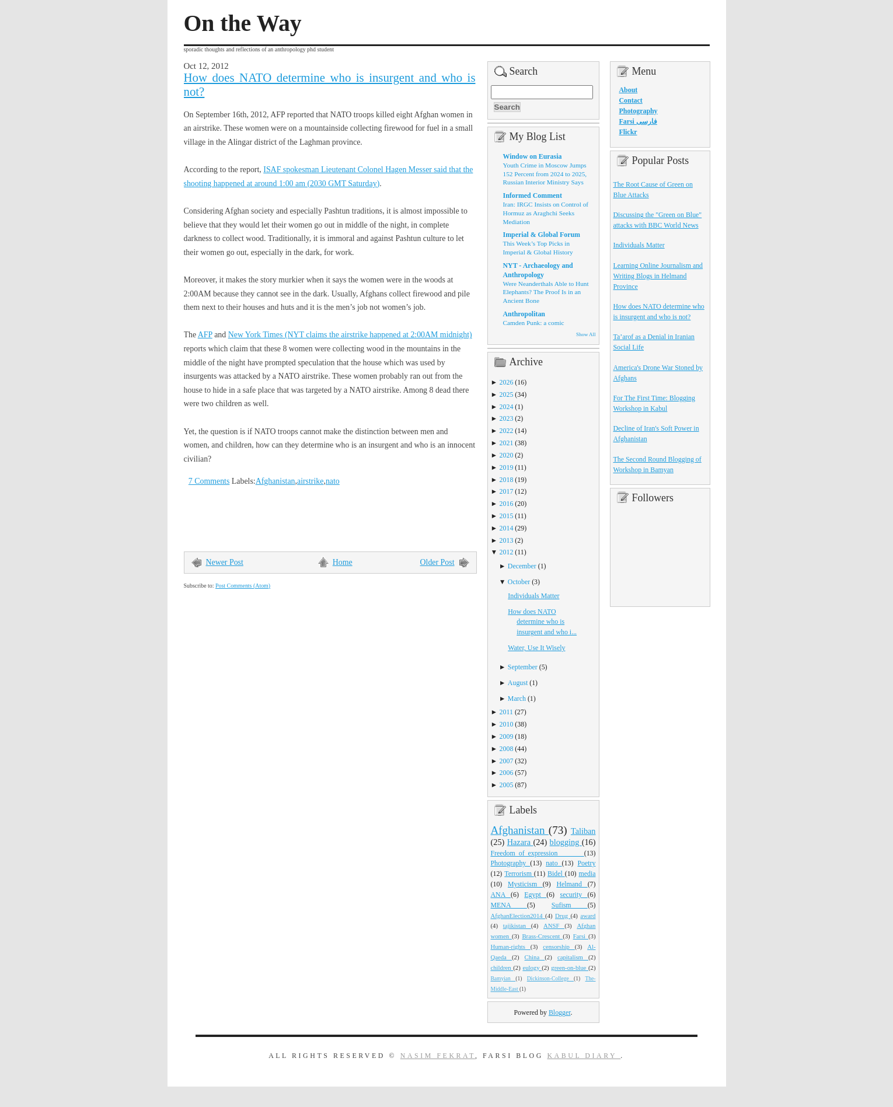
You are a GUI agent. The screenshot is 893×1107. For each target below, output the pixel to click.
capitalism (572, 957)
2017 (507, 491)
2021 (507, 443)
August (518, 683)
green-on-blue (569, 967)
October (519, 582)
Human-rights (511, 946)
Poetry (586, 863)
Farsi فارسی (638, 121)
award (587, 915)
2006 (507, 773)
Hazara (520, 842)
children (502, 967)
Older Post (437, 562)
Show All (585, 334)
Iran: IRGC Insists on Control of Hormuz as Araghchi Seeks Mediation (546, 213)
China (535, 957)
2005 (507, 785)
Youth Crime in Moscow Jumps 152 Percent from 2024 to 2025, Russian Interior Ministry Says (545, 174)
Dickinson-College (550, 979)
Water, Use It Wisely (536, 648)
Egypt (535, 895)
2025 (507, 394)
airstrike (310, 481)
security (574, 895)
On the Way (243, 23)
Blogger (560, 1012)
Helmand (571, 884)
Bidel (556, 873)
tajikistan (517, 925)
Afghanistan (275, 481)
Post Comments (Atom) (242, 585)
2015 (507, 516)
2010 (507, 724)
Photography (511, 863)
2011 (506, 712)
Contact (631, 100)
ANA (501, 895)
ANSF (553, 925)
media (586, 873)
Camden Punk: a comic (533, 322)
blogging (566, 842)
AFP (205, 334)
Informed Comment (532, 195)
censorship (559, 946)
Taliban (583, 831)
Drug (562, 915)
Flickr (628, 132)
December (522, 566)
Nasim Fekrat (437, 1056)
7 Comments (209, 481)
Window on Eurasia (532, 156)
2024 (507, 407)
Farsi (580, 936)
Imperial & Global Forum (541, 235)
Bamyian (503, 979)
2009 (507, 736)
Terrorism (519, 873)
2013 (507, 540)
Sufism (570, 905)
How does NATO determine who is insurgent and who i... (542, 622)
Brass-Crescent (542, 936)
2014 (507, 528)
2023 (507, 418)
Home (343, 562)
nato (333, 481)
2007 (507, 761)
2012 (507, 552)
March (517, 698)
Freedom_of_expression (537, 853)
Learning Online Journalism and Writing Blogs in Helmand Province (658, 276)
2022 (507, 431)
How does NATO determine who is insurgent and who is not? (330, 85)
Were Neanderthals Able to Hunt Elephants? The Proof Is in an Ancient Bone (546, 292)
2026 (507, 382)
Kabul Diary (583, 1056)
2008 (507, 749)
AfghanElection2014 (518, 915)
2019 (507, 467)
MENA (509, 905)
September (523, 667)
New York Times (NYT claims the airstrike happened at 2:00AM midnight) (350, 334)
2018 (507, 480)
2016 (507, 504)
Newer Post (224, 562)
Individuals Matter (533, 596)
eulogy (532, 967)
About (628, 90)
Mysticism (525, 884)
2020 (507, 455)
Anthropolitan (524, 314)
